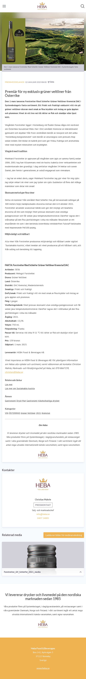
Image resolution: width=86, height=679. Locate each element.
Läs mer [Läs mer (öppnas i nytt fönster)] (8, 384)
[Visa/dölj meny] (4, 6)
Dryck (18, 400)
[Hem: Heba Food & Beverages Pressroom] (42, 6)
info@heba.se (43, 514)
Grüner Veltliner (28, 413)
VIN (6, 413)
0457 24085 (43, 518)
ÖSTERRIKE (14, 413)
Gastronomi (10, 400)
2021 (38, 413)
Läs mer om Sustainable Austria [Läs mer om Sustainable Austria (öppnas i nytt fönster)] (20, 388)
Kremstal (46, 413)
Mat (24, 400)
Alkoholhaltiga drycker (48, 400)
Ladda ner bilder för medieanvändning (64, 535)
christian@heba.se (14, 372)
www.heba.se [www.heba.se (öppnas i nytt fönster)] (43, 668)
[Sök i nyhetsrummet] (83, 6)
